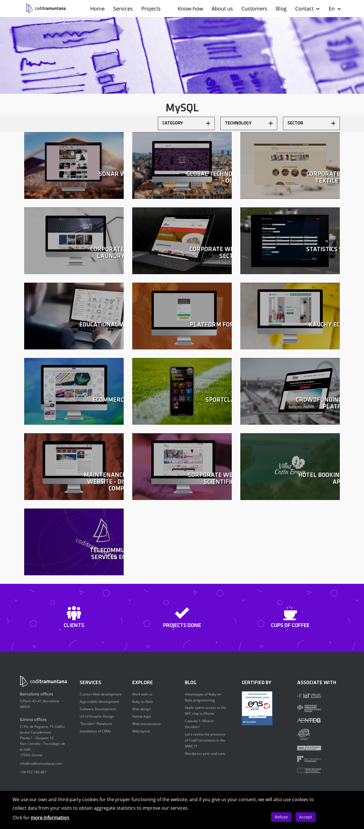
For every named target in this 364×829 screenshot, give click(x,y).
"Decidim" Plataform (96, 723)
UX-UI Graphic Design (97, 716)
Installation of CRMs (95, 731)
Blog (281, 8)
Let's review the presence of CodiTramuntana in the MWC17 (205, 740)
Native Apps (141, 716)
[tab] (186, 123)
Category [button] (186, 123)
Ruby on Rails (142, 701)
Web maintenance (146, 723)
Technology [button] (249, 123)
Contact (307, 8)
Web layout (141, 731)
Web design (141, 709)
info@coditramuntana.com (41, 763)
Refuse (281, 817)
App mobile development (99, 701)
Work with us (142, 694)
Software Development (98, 709)
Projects (151, 8)
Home (97, 8)
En (335, 8)
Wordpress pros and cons (205, 753)
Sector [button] (311, 123)
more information (50, 818)
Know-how (190, 8)
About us (222, 8)
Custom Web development (100, 694)
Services (123, 8)
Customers (254, 8)
